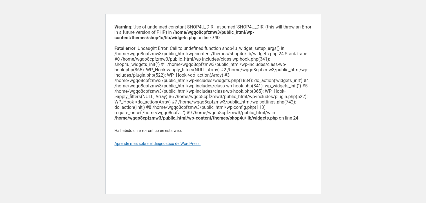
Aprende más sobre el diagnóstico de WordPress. (158, 143)
